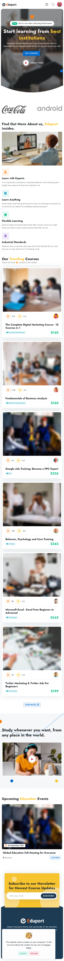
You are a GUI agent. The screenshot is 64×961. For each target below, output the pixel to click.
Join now (55, 858)
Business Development (15, 403)
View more (32, 705)
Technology (11, 617)
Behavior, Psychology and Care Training (29, 539)
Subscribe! (48, 896)
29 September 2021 (14, 845)
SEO (8, 473)
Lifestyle (10, 544)
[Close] (23, 953)
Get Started (31, 53)
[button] (53, 4)
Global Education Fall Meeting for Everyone (29, 853)
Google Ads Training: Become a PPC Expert (31, 469)
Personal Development (15, 332)
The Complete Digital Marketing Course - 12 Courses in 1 (31, 326)
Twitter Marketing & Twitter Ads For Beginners (27, 684)
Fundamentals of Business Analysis (26, 398)
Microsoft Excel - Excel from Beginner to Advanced (29, 611)
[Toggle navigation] (47, 4)
